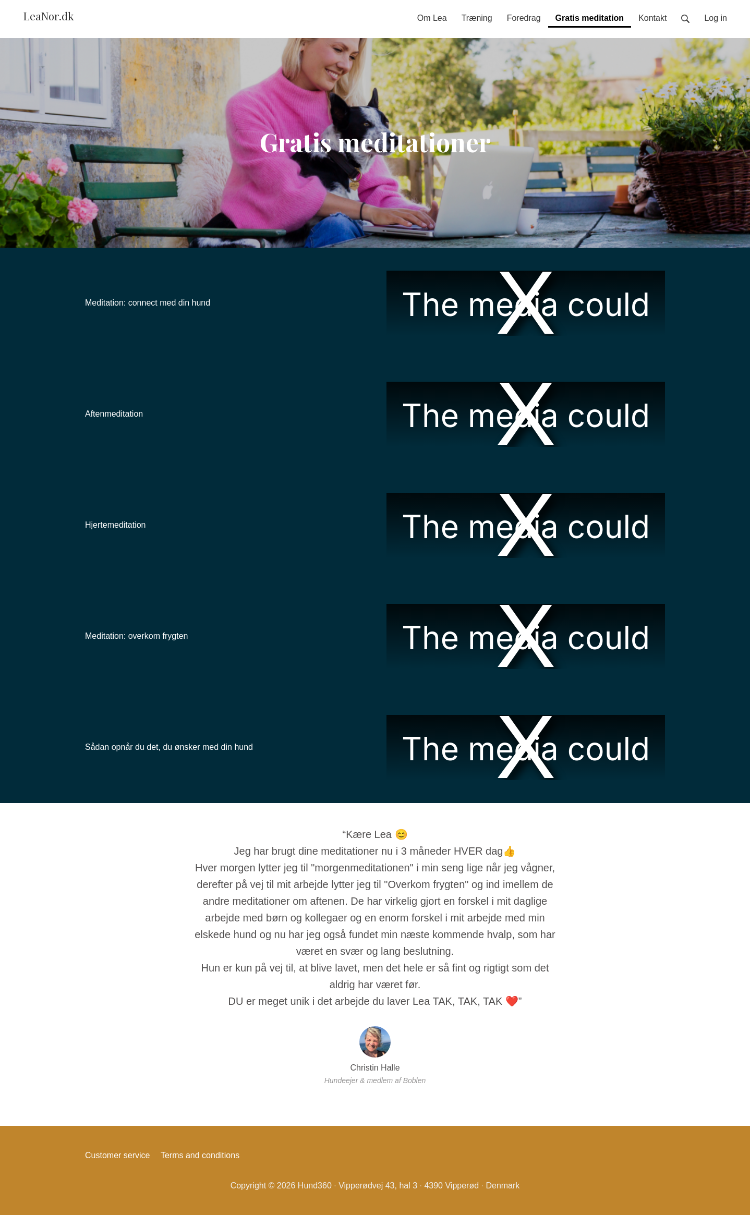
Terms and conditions (200, 1155)
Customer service (117, 1155)
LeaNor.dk (48, 15)
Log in (715, 18)
